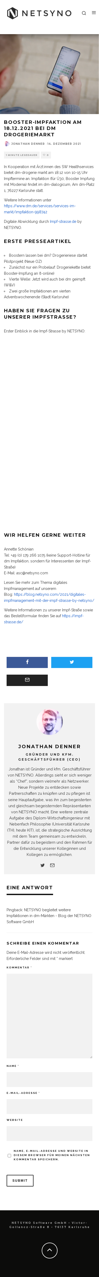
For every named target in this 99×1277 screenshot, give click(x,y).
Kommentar (19, 967)
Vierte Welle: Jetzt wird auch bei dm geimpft (47, 279)
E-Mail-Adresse (23, 1092)
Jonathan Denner (28, 144)
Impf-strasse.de (63, 221)
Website (15, 1119)
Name (13, 1065)
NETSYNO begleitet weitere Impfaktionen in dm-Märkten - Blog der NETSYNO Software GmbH (49, 916)
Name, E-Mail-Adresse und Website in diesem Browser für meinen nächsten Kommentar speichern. (52, 1155)
